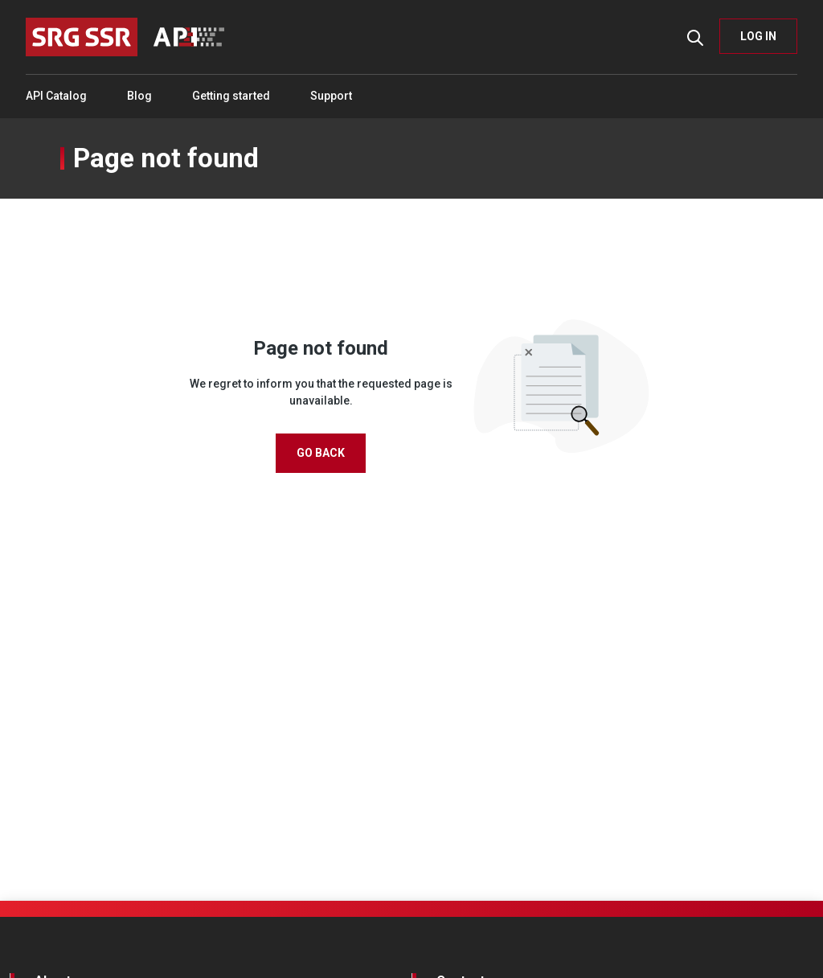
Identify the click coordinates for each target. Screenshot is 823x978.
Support (331, 95)
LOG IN (758, 36)
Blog (139, 95)
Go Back (321, 452)
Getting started (231, 95)
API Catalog (56, 95)
